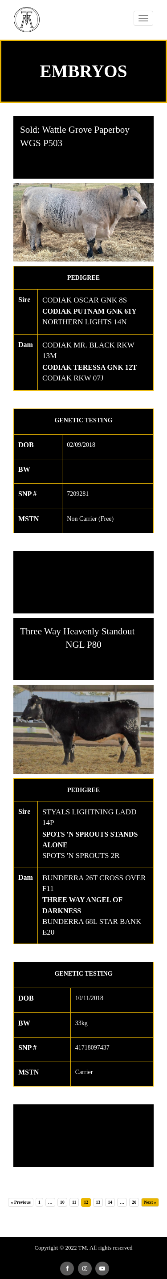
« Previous (21, 1202)
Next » (150, 1202)
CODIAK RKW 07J (73, 378)
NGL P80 (83, 644)
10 (62, 1202)
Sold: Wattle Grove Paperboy (75, 129)
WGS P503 (41, 143)
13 (98, 1202)
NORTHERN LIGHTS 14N (84, 322)
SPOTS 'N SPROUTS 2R (81, 855)
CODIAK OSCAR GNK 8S (84, 300)
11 (74, 1202)
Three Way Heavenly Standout (77, 631)
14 (110, 1202)
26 (134, 1202)
